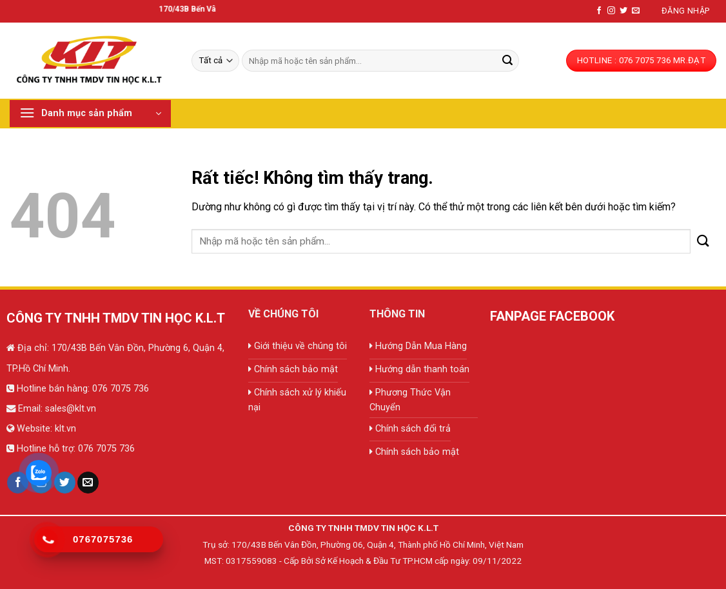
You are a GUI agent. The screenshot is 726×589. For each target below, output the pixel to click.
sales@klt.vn (70, 408)
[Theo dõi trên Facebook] (599, 10)
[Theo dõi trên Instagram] (611, 10)
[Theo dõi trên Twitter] (623, 10)
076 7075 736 (119, 388)
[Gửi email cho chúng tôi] (636, 10)
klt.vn (65, 428)
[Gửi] (507, 61)
